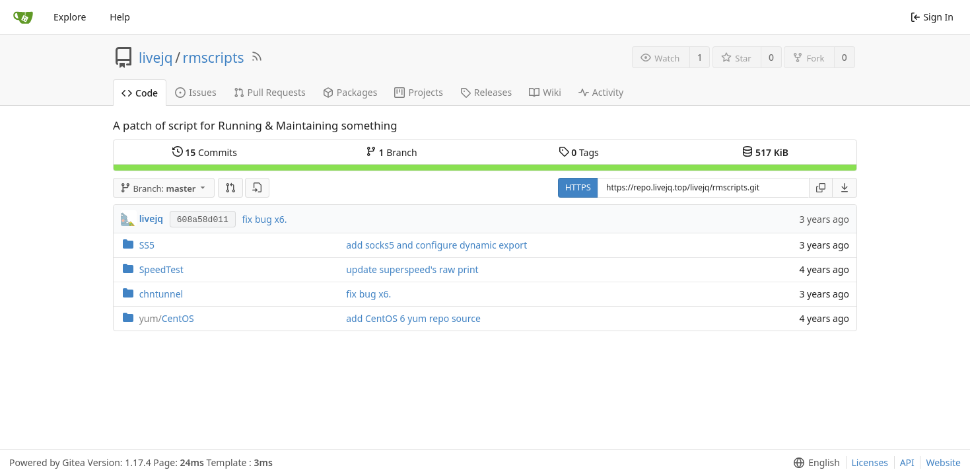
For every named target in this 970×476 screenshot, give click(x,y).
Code (139, 93)
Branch (391, 152)
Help (120, 17)
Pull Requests (270, 92)
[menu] (845, 188)
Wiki (545, 92)
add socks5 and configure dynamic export (436, 245)
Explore (69, 17)
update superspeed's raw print (412, 269)
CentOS (166, 318)
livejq (156, 57)
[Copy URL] (821, 188)
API (907, 462)
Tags (579, 152)
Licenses (870, 462)
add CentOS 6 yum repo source (413, 318)
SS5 (147, 245)
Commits (204, 152)
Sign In (932, 17)
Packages (350, 92)
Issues (195, 92)
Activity (600, 92)
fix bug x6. (264, 219)
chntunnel (161, 294)
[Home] (23, 17)
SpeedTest (161, 269)
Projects (418, 92)
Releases (486, 92)
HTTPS (578, 187)
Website (943, 462)
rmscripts (213, 57)
